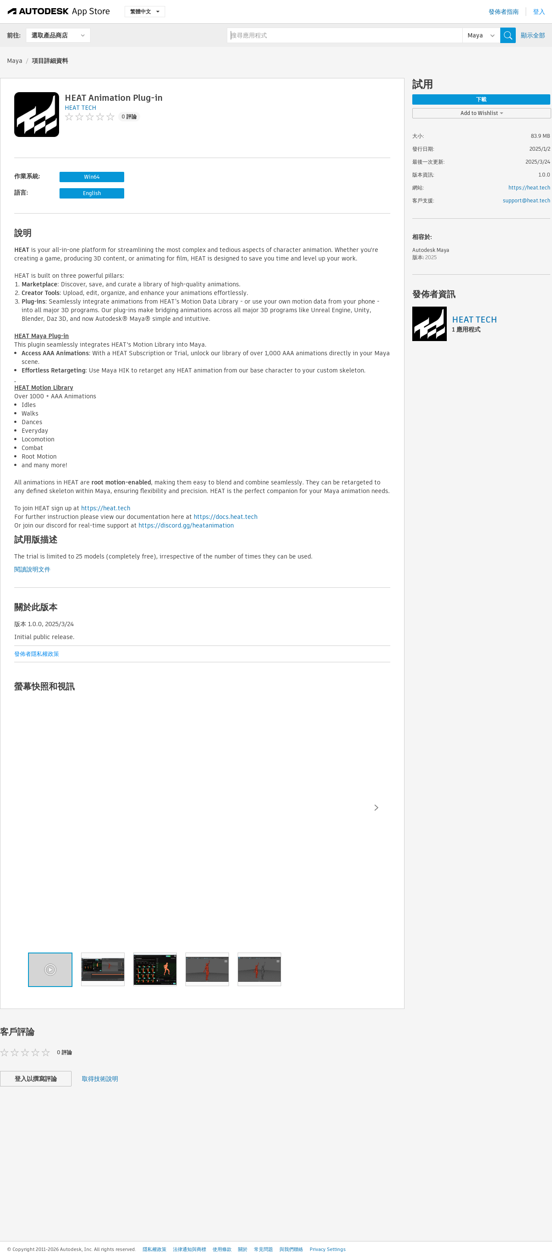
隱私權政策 (154, 1249)
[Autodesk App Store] (59, 11)
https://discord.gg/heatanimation (186, 525)
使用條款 (222, 1249)
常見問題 (263, 1249)
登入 (539, 11)
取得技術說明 (100, 1078)
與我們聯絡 (291, 1249)
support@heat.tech (526, 200)
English (92, 193)
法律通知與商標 (189, 1249)
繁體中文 (145, 11)
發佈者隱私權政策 (36, 654)
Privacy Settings (328, 1249)
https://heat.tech (105, 508)
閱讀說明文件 (32, 569)
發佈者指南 (504, 11)
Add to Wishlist (482, 113)
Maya (14, 60)
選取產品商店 (49, 35)
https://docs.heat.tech (225, 516)
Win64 (92, 176)
